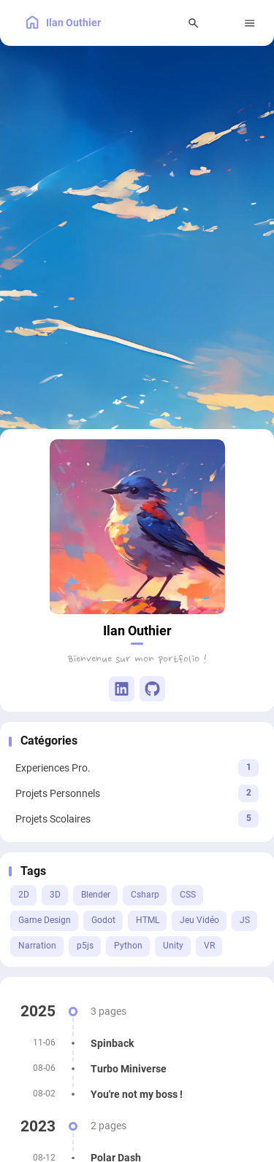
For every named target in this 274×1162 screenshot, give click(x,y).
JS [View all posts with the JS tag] (245, 920)
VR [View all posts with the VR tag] (209, 946)
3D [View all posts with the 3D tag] (55, 895)
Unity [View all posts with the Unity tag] (173, 946)
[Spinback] (137, 1043)
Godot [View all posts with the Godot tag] (103, 920)
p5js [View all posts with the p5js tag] (85, 946)
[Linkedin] (121, 689)
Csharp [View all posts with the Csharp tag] (145, 895)
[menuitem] (222, 23)
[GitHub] (152, 689)
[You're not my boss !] (137, 1094)
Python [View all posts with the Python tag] (128, 946)
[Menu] (250, 23)
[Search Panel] (194, 23)
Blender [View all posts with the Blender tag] (95, 895)
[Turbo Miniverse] (137, 1069)
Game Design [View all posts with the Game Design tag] (44, 920)
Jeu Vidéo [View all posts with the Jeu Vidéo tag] (199, 920)
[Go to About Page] (137, 526)
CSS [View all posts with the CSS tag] (188, 895)
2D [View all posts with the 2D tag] (23, 895)
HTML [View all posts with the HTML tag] (147, 920)
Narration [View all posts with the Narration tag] (37, 946)
